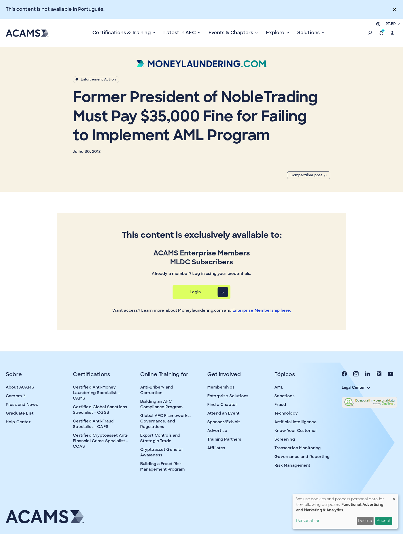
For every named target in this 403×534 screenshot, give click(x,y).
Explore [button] (275, 32)
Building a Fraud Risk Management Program (162, 466)
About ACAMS (20, 387)
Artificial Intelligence (295, 422)
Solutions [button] (309, 32)
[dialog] (345, 511)
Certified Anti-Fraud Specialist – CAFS (93, 424)
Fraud (280, 404)
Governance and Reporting (302, 456)
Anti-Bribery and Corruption (156, 390)
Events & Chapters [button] (231, 32)
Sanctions (284, 396)
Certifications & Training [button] (122, 32)
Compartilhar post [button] (308, 175)
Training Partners (224, 439)
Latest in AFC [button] (180, 32)
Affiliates (216, 448)
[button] (370, 33)
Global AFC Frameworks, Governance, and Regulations (165, 421)
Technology (286, 413)
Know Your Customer (295, 430)
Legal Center (356, 387)
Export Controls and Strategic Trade (160, 438)
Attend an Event (223, 413)
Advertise (217, 430)
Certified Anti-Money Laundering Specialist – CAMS (96, 393)
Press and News (22, 404)
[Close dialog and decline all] (394, 497)
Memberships (221, 387)
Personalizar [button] (308, 520)
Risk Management (292, 465)
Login (195, 292)
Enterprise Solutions (227, 396)
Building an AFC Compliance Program (161, 404)
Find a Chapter (222, 404)
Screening (284, 439)
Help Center (18, 422)
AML (278, 387)
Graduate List (19, 413)
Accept (384, 520)
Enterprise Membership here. (262, 310)
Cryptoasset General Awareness (161, 452)
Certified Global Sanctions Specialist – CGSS (100, 409)
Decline (365, 520)
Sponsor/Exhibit (223, 422)
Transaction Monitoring (297, 448)
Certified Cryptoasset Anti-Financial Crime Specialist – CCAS (100, 441)
